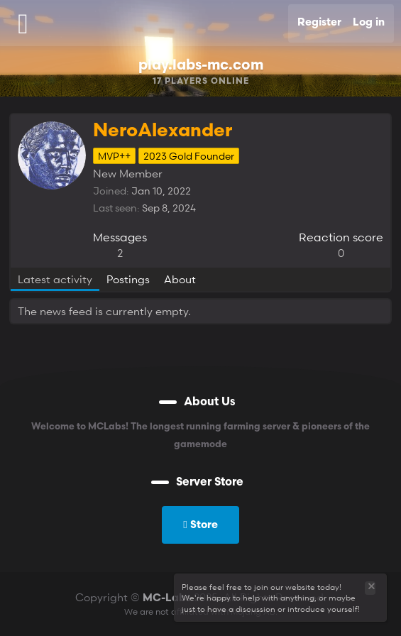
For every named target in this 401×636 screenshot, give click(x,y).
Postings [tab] (128, 279)
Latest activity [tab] (55, 279)
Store (200, 524)
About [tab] (180, 279)
